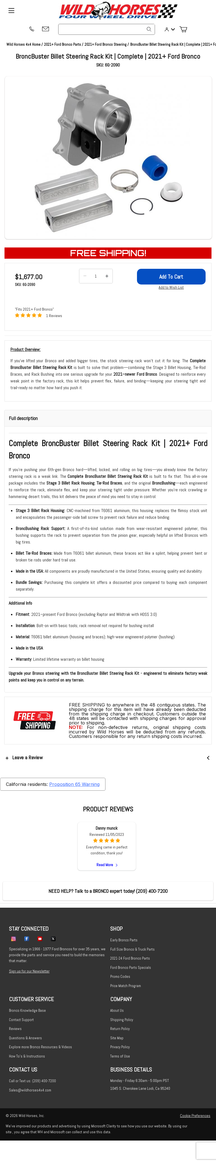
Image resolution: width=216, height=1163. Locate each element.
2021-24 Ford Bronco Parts (130, 958)
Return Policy (120, 1028)
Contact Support (21, 1019)
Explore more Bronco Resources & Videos (40, 1047)
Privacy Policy (120, 1047)
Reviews (15, 1028)
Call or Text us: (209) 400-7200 (32, 1081)
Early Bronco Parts (124, 940)
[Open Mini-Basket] (185, 29)
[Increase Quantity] (106, 276)
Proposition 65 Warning (74, 784)
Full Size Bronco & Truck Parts (132, 949)
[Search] (149, 29)
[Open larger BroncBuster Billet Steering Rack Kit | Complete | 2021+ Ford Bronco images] (108, 157)
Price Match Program (125, 985)
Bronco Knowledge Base (27, 1010)
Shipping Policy (121, 1019)
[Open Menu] (11, 11)
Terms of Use (120, 1056)
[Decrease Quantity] (85, 276)
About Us (117, 1010)
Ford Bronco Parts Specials (130, 967)
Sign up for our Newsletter (29, 971)
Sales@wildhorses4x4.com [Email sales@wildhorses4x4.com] (30, 1090)
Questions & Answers (25, 1038)
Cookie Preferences (195, 1115)
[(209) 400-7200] (31, 29)
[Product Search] (106, 29)
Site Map (116, 1038)
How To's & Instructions (27, 1056)
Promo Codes (120, 976)
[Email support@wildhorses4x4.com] (46, 29)
